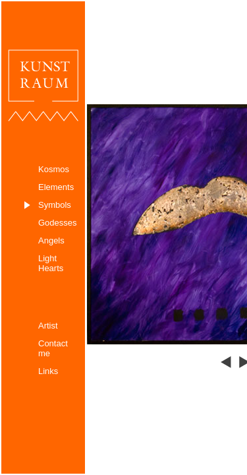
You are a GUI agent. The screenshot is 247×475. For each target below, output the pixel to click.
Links (48, 371)
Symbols (54, 205)
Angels (51, 240)
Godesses (57, 223)
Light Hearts (50, 263)
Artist (48, 326)
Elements (56, 187)
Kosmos (53, 169)
